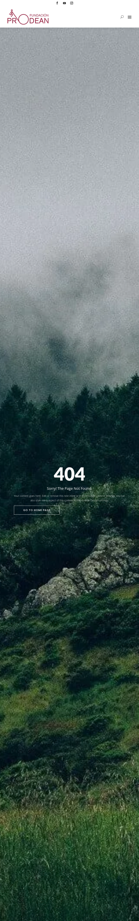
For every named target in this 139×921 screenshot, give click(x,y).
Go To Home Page (36, 510)
